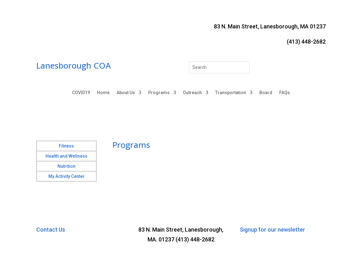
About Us (126, 92)
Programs (159, 92)
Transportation (230, 92)
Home (103, 92)
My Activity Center (66, 176)
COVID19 (81, 92)
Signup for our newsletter (272, 229)
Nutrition (66, 166)
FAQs (284, 92)
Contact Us (50, 229)
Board (265, 92)
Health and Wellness (66, 156)
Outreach (192, 92)
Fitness (66, 146)
